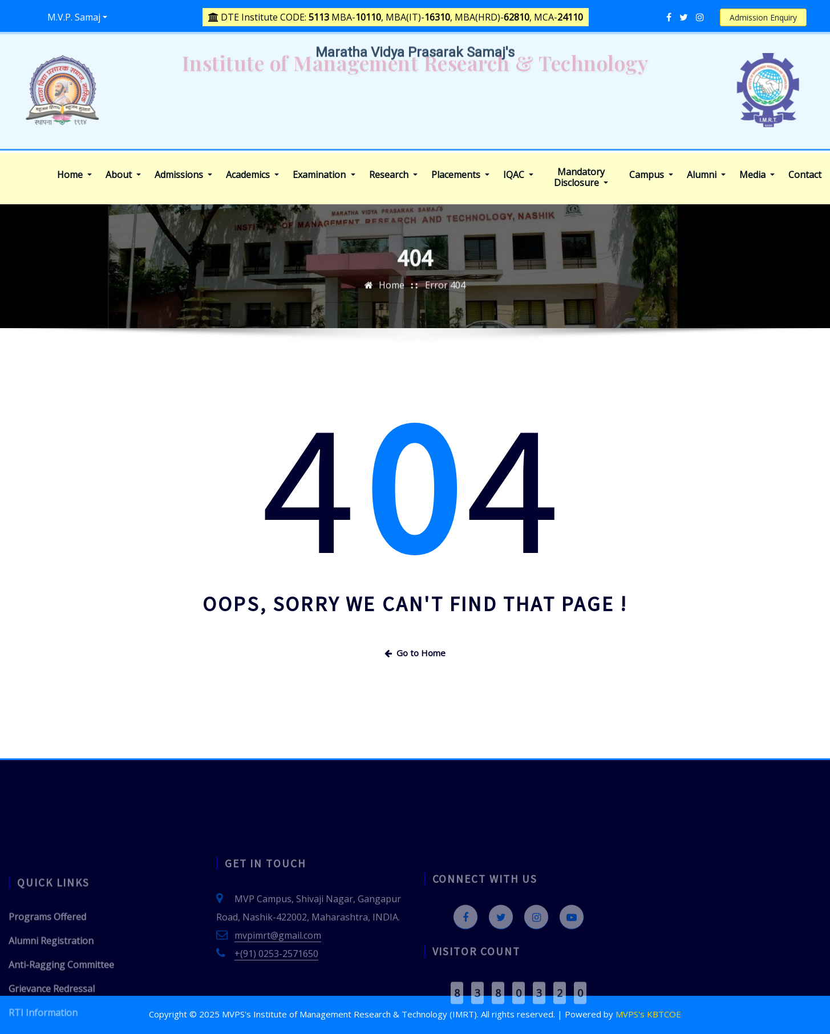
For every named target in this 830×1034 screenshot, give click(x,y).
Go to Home (415, 653)
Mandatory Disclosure (581, 177)
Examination (324, 174)
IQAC (518, 174)
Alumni (706, 174)
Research (393, 174)
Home (74, 174)
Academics (252, 174)
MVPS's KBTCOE (648, 1014)
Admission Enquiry (763, 17)
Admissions (183, 174)
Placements (460, 174)
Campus (651, 174)
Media (757, 174)
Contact (804, 174)
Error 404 (445, 299)
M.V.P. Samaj (73, 17)
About (123, 174)
